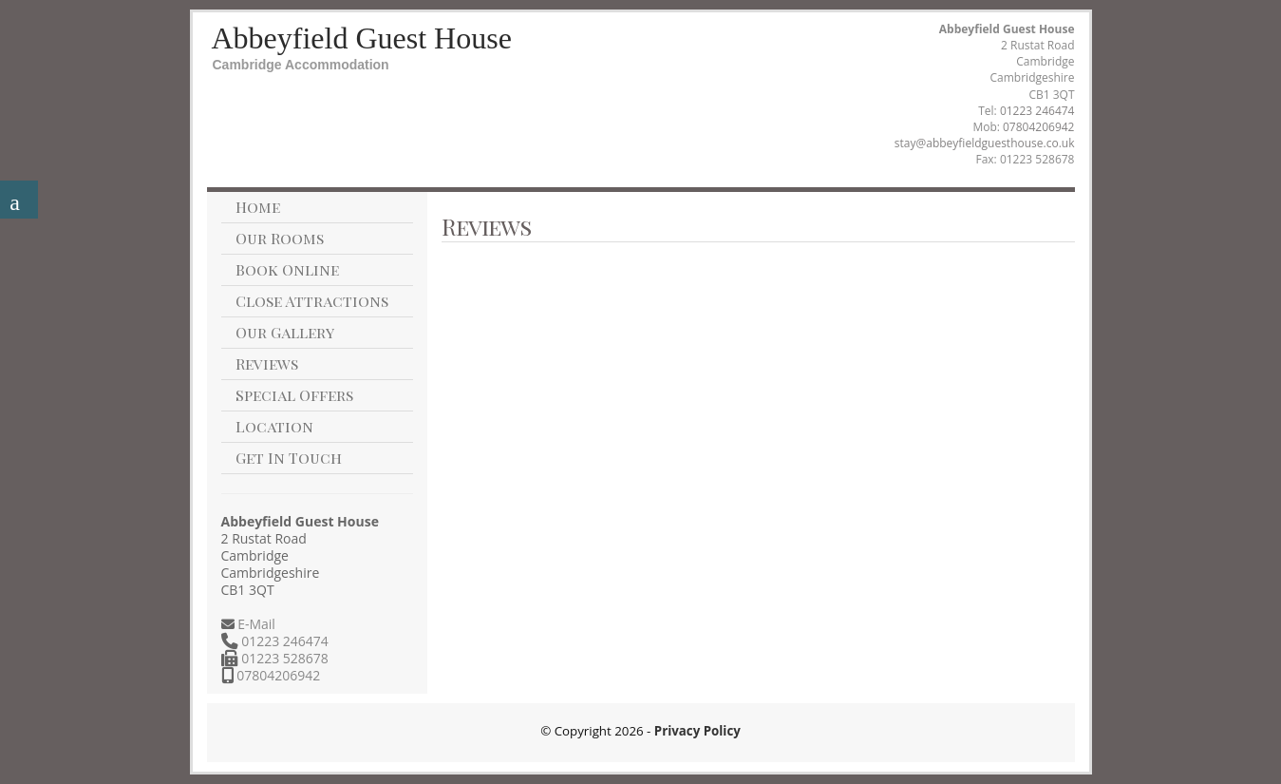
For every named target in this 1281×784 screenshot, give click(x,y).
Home (257, 207)
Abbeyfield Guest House (362, 38)
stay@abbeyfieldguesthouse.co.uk (985, 143)
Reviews (266, 363)
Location (274, 426)
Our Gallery (284, 332)
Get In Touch (288, 458)
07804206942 (1038, 127)
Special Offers (294, 395)
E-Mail (255, 624)
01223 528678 (283, 658)
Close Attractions (311, 301)
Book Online (287, 269)
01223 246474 (1037, 111)
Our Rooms (279, 238)
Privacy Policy (697, 730)
